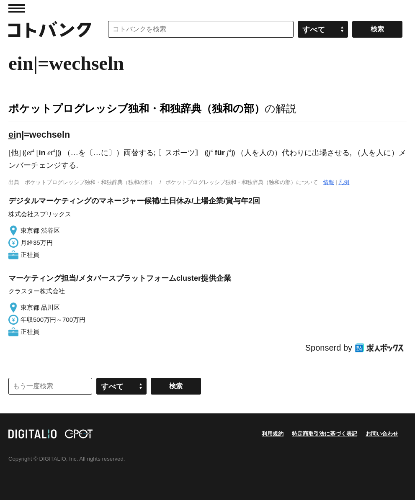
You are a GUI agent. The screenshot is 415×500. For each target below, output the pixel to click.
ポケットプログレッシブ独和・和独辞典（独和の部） (136, 108)
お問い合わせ (382, 434)
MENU (16, 8)
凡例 (343, 182)
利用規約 (273, 434)
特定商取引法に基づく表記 (324, 434)
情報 (328, 182)
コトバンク (49, 29)
